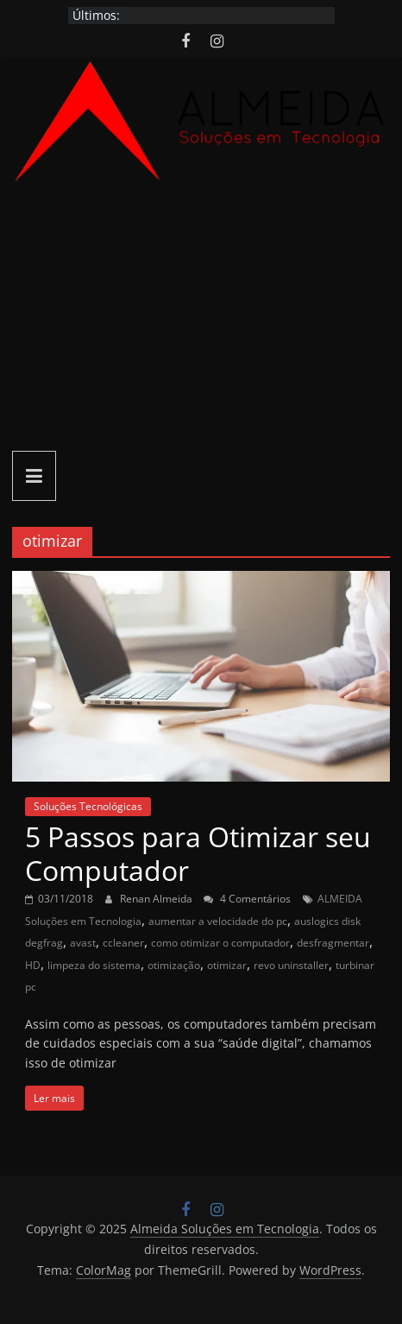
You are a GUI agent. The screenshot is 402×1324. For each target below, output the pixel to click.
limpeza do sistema (94, 965)
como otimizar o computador (220, 942)
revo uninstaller (291, 965)
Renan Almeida (157, 898)
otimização (174, 965)
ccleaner (123, 942)
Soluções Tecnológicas (88, 806)
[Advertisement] (201, 319)
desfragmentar (333, 942)
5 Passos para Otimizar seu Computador (198, 853)
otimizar (227, 965)
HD (33, 965)
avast (83, 942)
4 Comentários (247, 898)
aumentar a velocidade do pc (217, 921)
